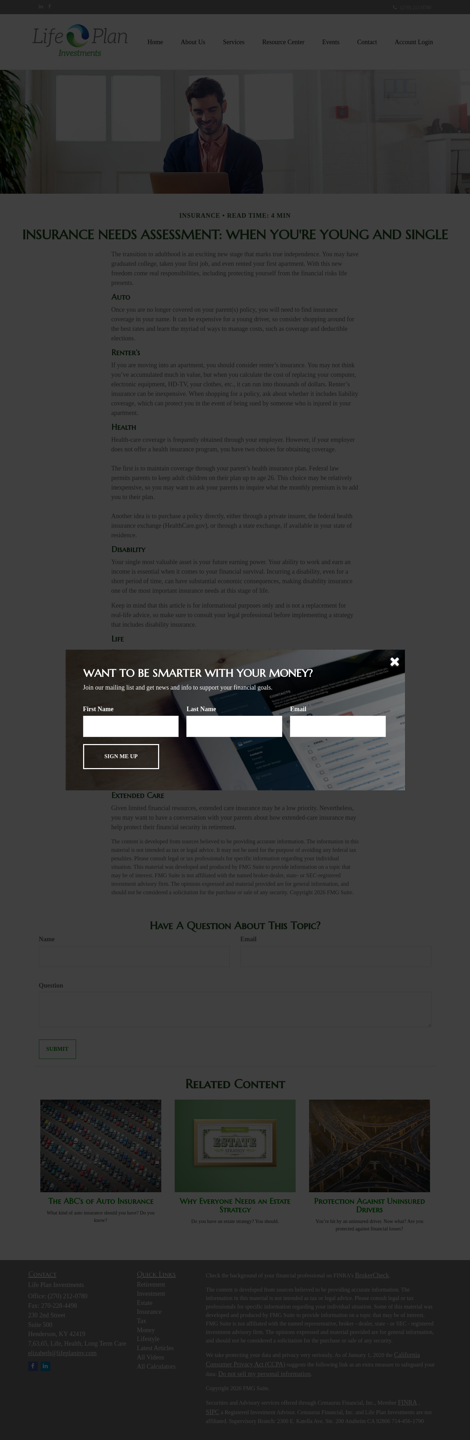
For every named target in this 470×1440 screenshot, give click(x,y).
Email (298, 709)
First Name (98, 709)
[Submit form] (121, 756)
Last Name (201, 709)
